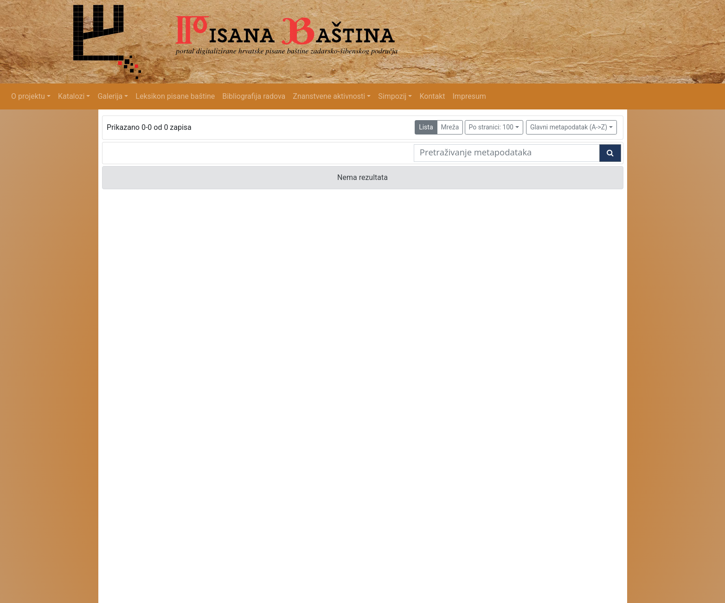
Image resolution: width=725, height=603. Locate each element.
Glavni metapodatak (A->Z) (568, 127)
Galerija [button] (109, 96)
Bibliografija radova (253, 96)
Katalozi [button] (71, 96)
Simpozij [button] (392, 96)
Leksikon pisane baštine (175, 96)
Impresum (469, 96)
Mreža (450, 127)
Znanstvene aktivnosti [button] (329, 96)
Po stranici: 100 (491, 127)
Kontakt (432, 96)
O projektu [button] (28, 96)
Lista (426, 127)
